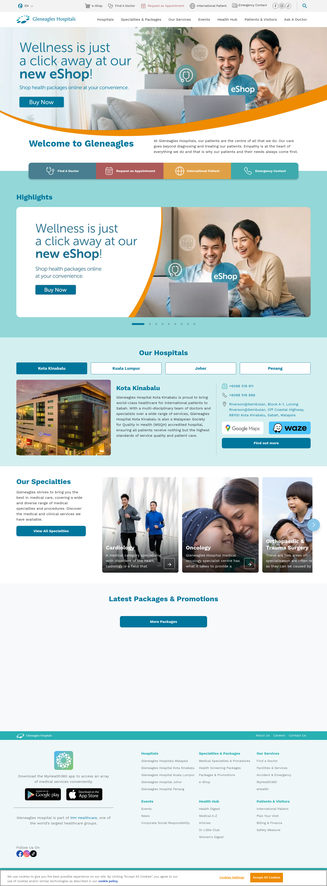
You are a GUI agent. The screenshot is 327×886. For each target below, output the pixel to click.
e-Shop (204, 782)
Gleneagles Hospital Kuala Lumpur (168, 775)
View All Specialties (51, 531)
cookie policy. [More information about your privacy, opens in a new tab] (108, 881)
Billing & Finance (269, 823)
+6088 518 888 (238, 395)
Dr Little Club (209, 830)
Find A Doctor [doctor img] (121, 6)
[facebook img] (275, 6)
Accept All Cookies (266, 878)
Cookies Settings (232, 878)
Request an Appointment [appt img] (162, 6)
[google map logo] (243, 428)
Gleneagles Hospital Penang (162, 789)
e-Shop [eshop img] (94, 6)
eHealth (263, 789)
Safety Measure (268, 830)
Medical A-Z (208, 816)
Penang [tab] (275, 368)
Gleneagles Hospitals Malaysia (164, 761)
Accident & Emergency (274, 775)
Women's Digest (211, 837)
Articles (205, 823)
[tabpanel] (163, 417)
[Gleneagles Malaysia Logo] (34, 735)
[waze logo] (290, 428)
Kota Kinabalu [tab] (51, 368)
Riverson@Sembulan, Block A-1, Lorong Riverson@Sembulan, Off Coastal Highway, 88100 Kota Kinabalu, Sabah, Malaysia (263, 409)
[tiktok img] (288, 6)
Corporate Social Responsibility (165, 823)
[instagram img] (282, 6)
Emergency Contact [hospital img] (249, 5)
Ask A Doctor (295, 19)
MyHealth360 (267, 782)
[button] (138, 324)
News (145, 816)
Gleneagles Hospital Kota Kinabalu (167, 768)
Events (146, 809)
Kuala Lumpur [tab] (126, 368)
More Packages (163, 621)
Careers (279, 735)
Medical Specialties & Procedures (224, 761)
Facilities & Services (272, 768)
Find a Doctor (267, 761)
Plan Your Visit (268, 816)
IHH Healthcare (83, 818)
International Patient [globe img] (208, 6)
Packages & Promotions (217, 775)
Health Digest (209, 809)
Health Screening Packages (220, 768)
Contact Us (297, 735)
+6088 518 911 (238, 386)
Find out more (266, 443)
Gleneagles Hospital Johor (161, 782)
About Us (262, 735)
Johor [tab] (200, 368)
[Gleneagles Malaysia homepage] (45, 19)
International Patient (272, 809)
